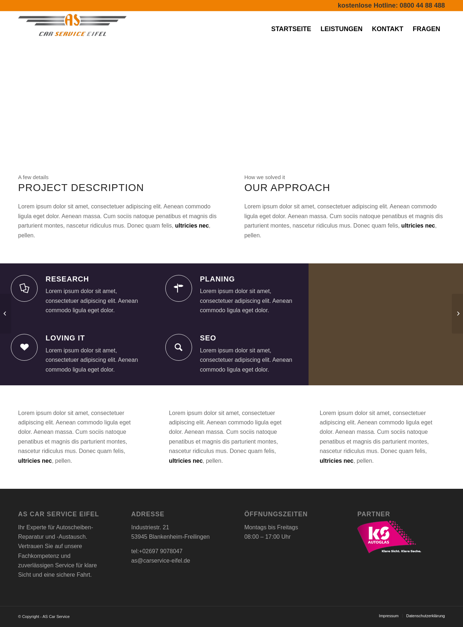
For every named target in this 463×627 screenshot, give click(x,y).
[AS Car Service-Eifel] (72, 29)
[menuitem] (291, 29)
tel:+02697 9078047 (157, 551)
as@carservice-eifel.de (160, 561)
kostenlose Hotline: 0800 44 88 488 (391, 5)
